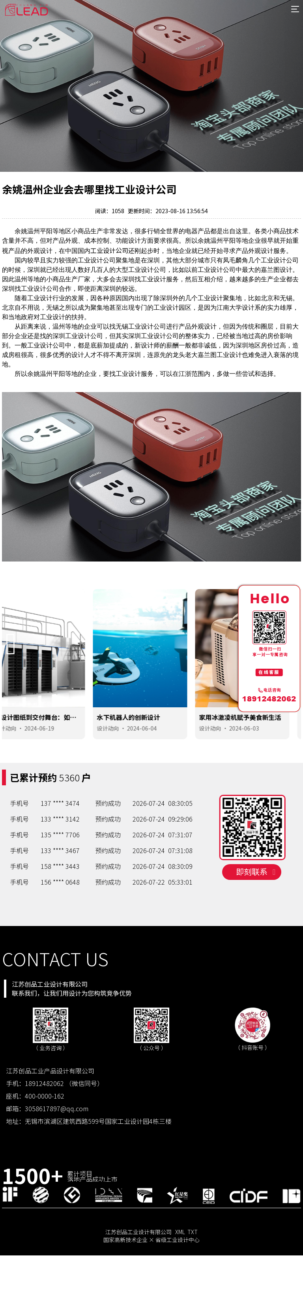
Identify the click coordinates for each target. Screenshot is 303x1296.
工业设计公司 (109, 250)
